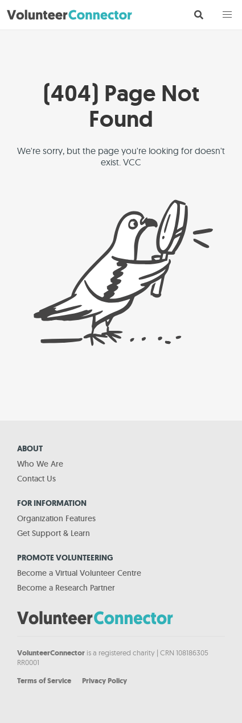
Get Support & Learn (53, 533)
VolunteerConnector (51, 653)
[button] (227, 15)
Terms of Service (44, 680)
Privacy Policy (104, 680)
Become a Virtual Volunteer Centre (79, 573)
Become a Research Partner (66, 588)
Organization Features (56, 518)
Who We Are (40, 464)
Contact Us (36, 478)
